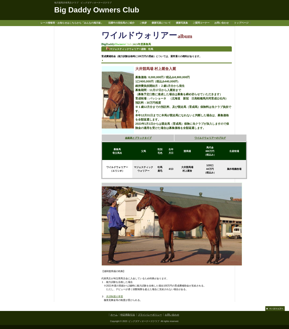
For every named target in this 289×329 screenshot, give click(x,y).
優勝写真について (161, 22)
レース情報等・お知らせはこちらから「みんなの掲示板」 (72, 22)
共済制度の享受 (114, 296)
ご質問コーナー (201, 22)
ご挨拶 (143, 22)
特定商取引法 (127, 314)
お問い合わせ (221, 22)
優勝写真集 (182, 22)
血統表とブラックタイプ (138, 138)
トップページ (241, 22)
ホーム (114, 314)
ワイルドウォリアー (205, 138)
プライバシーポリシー (150, 314)
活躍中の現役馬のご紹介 (121, 22)
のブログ (221, 138)
